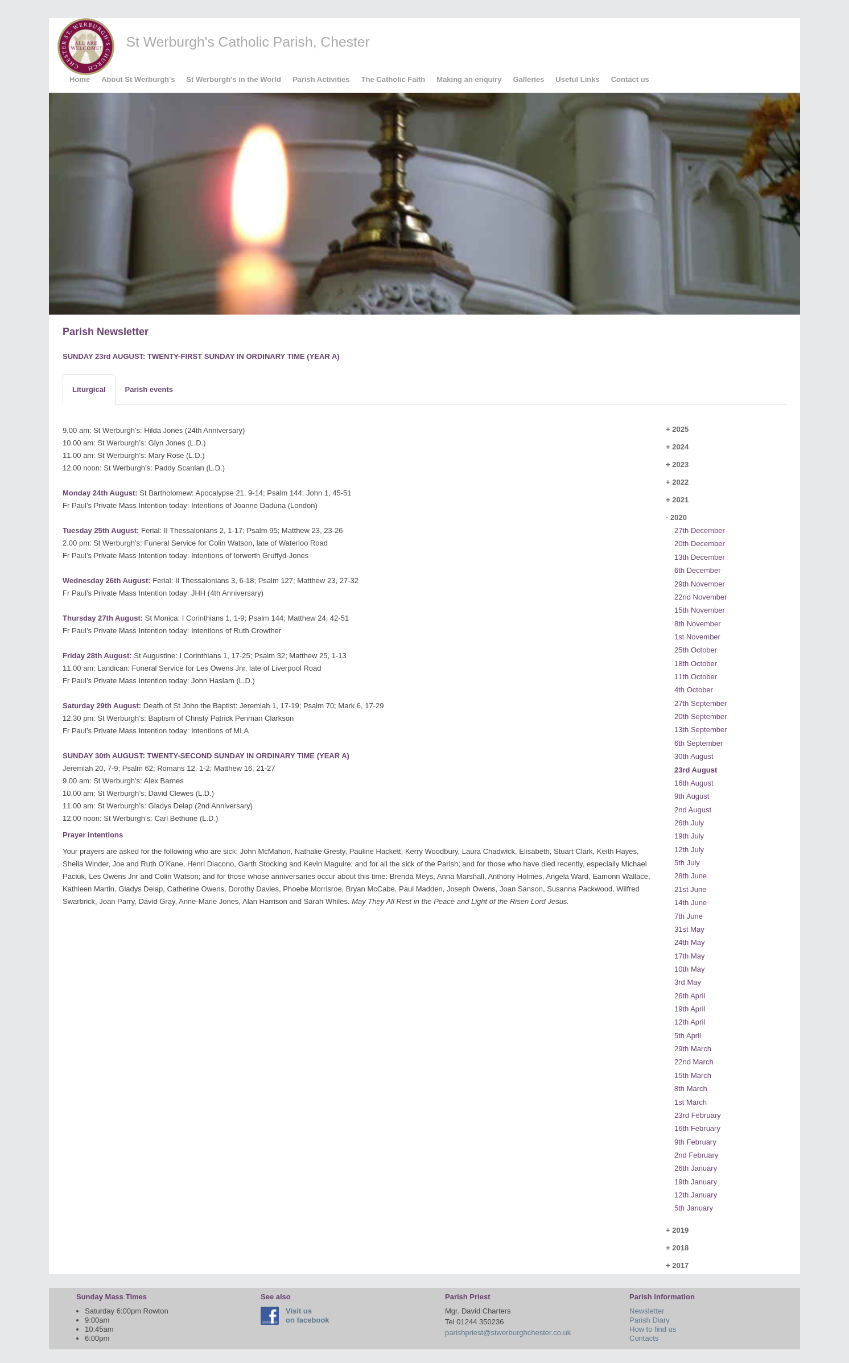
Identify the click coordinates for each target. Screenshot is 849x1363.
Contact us (630, 79)
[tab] (89, 389)
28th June (690, 876)
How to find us (652, 1329)
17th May (689, 956)
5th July (687, 862)
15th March (692, 1075)
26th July (689, 823)
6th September (698, 743)
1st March (690, 1102)
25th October (695, 650)
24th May (689, 942)
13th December (699, 557)
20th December (699, 543)
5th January (693, 1208)
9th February (695, 1142)
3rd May (687, 982)
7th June (688, 916)
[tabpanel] (357, 666)
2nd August (692, 810)
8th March (690, 1088)
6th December (697, 570)
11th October (695, 676)
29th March (692, 1048)
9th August (691, 796)
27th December (699, 530)
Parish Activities (321, 79)
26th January (695, 1168)
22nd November (700, 597)
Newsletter (646, 1311)
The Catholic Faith (393, 79)
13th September (700, 729)
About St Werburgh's (138, 79)
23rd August (695, 770)
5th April (687, 1035)
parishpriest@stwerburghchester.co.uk (508, 1332)
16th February (697, 1128)
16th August (694, 783)
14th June (690, 902)
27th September (700, 703)
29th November (699, 584)
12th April (689, 1022)
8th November (697, 623)
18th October (695, 663)
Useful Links (577, 79)
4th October (693, 689)
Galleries (528, 79)
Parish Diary (649, 1320)
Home (79, 79)
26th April (689, 996)
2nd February (696, 1155)
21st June (690, 889)
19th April (689, 1009)
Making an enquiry (468, 79)
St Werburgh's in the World (233, 79)
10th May (689, 969)
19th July (689, 836)
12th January (695, 1195)
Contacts (643, 1338)
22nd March (694, 1062)
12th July (689, 849)
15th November (699, 610)
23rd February (697, 1115)
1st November (697, 637)
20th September (700, 716)
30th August (694, 756)
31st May (689, 929)
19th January (695, 1182)
